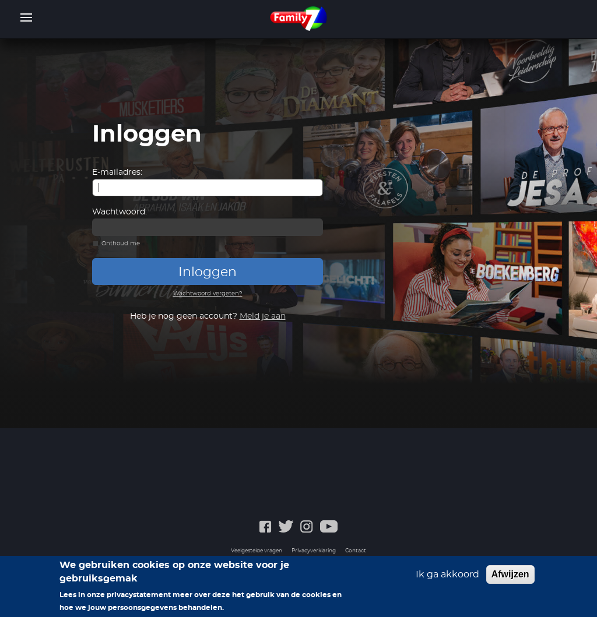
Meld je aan (263, 316)
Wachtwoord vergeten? (208, 294)
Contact (355, 550)
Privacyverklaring (314, 550)
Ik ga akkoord (447, 574)
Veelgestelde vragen (256, 550)
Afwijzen (510, 574)
